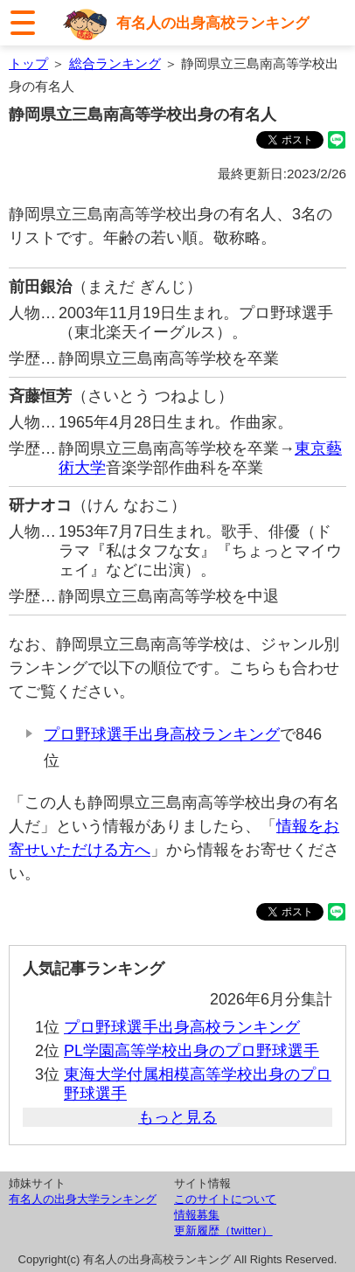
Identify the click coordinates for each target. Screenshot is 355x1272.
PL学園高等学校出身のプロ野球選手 (191, 1051)
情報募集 (196, 1214)
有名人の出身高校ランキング (213, 23)
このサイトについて (225, 1199)
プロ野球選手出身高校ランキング (162, 734)
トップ (28, 63)
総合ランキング (115, 63)
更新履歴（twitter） (223, 1230)
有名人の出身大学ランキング (83, 1199)
